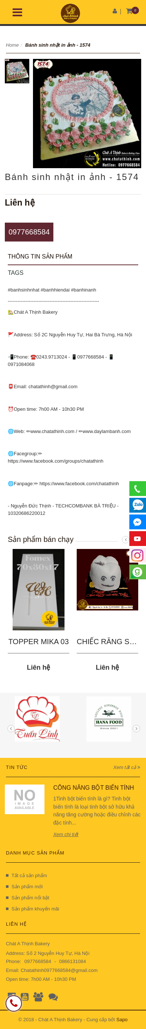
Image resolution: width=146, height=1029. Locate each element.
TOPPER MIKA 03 (38, 641)
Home (12, 45)
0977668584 (29, 232)
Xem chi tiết (66, 834)
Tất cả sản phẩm (26, 875)
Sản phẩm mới (24, 886)
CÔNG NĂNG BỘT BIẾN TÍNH (93, 788)
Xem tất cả (126, 767)
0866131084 (72, 961)
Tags (15, 273)
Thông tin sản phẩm (40, 256)
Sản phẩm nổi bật (27, 897)
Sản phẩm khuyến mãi (32, 909)
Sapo (121, 1019)
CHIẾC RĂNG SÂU (108, 641)
